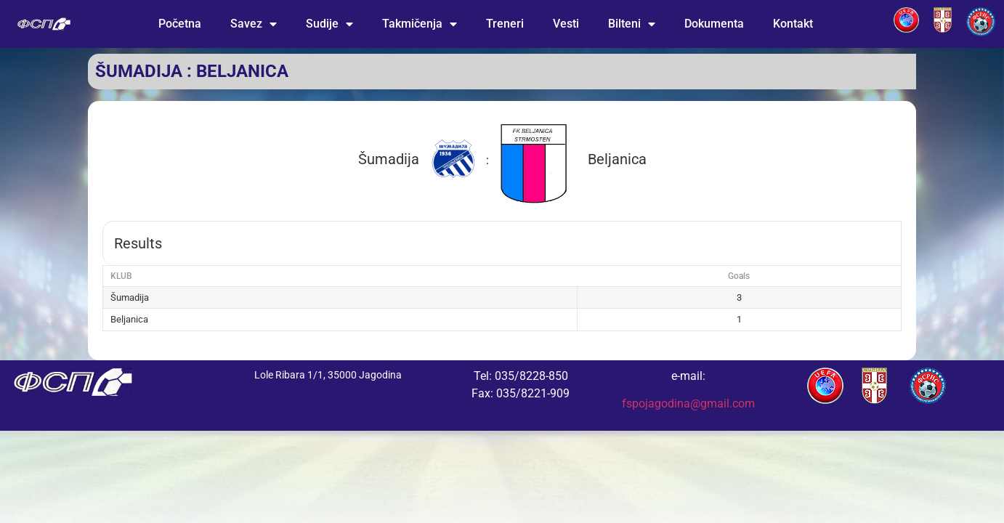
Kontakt (793, 24)
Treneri (505, 24)
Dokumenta (714, 24)
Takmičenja (419, 24)
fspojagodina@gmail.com (688, 403)
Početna (179, 24)
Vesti (566, 24)
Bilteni (631, 24)
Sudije (329, 24)
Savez (253, 24)
